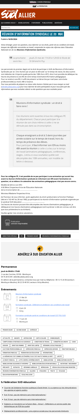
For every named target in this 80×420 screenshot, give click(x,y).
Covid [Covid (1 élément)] (74, 342)
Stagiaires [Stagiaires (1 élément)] (42, 371)
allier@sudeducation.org (10, 87)
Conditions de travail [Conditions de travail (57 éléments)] (42, 342)
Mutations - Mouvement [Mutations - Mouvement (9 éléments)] (68, 364)
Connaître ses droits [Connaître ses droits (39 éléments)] (60, 342)
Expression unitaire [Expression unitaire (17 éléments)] (51, 349)
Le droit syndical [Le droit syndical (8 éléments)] (9, 360)
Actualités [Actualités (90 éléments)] (6, 338)
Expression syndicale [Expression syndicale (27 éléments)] (33, 349)
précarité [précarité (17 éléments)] (6, 367)
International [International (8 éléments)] (48, 353)
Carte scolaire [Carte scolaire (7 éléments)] (41, 338)
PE (22, 236)
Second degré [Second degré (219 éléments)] (21, 330)
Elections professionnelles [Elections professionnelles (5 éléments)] (12, 349)
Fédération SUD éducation (19, 382)
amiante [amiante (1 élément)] (17, 338)
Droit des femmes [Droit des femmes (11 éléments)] (18, 345)
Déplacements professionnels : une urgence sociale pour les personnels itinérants (36, 411)
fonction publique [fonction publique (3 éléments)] (68, 349)
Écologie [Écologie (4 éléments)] (62, 371)
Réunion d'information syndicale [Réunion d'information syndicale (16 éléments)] (14, 371)
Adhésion (58, 23)
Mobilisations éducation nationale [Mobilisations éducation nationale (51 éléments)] (44, 364)
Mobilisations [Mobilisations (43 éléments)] (48, 360)
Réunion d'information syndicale (55, 236)
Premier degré (32, 236)
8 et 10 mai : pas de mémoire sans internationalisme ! (25, 395)
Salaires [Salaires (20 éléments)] (33, 371)
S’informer (35, 23)
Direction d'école (10, 236)
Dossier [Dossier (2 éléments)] (5, 345)
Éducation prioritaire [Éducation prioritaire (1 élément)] (10, 374)
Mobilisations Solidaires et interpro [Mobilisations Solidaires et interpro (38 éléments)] (15, 364)
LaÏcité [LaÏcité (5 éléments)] (59, 356)
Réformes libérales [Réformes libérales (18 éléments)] (30, 367)
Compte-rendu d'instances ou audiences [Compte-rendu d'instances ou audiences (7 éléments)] (17, 342)
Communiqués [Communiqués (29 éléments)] (55, 338)
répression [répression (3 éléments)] (45, 367)
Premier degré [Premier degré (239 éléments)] (8, 330)
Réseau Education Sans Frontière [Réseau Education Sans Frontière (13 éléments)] (63, 367)
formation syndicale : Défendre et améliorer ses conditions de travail (42, 305)
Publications (47, 23)
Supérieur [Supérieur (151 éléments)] (33, 330)
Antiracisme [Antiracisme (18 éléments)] (28, 338)
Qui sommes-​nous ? (8, 23)
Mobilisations (23, 23)
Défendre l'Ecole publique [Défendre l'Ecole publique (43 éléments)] (52, 345)
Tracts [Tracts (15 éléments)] (52, 371)
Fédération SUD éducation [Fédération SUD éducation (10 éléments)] (30, 353)
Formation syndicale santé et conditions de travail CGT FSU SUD (41, 315)
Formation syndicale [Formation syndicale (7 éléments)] (10, 353)
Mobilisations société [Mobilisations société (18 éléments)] (64, 360)
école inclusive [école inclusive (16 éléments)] (27, 374)
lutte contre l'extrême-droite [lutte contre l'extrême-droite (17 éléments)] (29, 360)
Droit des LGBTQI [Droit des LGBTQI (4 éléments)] (33, 345)
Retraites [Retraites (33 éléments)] (16, 367)
